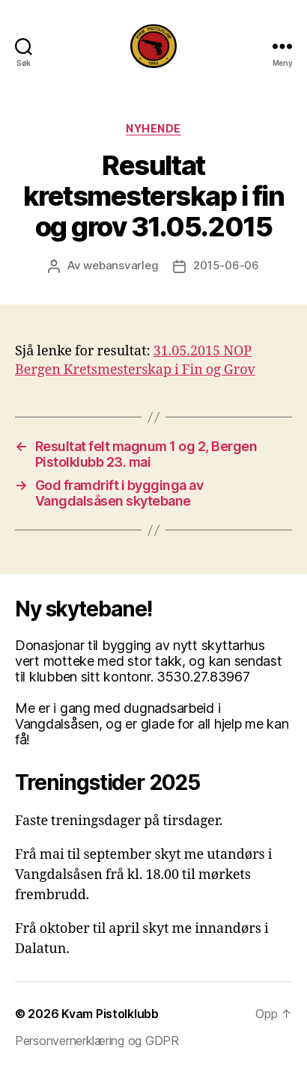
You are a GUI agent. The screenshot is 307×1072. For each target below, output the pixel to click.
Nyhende (153, 128)
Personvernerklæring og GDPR (97, 1040)
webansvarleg (120, 265)
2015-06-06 (225, 265)
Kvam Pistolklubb (110, 1013)
